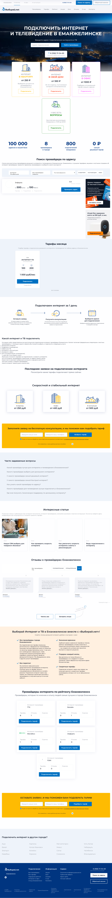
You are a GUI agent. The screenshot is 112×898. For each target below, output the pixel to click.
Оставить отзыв (65, 617)
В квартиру (17, 2)
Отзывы (76, 9)
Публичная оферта (66, 874)
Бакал (4, 847)
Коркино (32, 854)
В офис (26, 2)
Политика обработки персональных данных (55, 890)
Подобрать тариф (80, 804)
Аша (3, 844)
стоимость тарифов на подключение (20, 357)
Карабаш (6, 854)
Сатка (59, 851)
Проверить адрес (70, 189)
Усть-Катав (88, 844)
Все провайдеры (40, 172)
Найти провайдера (71, 45)
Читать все (45, 617)
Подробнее (27, 191)
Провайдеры (36, 9)
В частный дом (36, 2)
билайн (70, 707)
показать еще (103, 602)
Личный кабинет (65, 878)
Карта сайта (64, 876)
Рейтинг (55, 9)
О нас (84, 9)
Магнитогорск (62, 844)
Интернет (19, 172)
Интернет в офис (33, 878)
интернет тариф (11, 363)
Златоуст (5, 851)
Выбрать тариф (80, 434)
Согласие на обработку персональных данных (88, 890)
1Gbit (49, 760)
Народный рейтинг (34, 876)
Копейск (32, 851)
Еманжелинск (7, 2)
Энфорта (40, 174)
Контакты (92, 9)
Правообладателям (43, 890)
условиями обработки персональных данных (76, 439)
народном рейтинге (38, 360)
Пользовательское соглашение (102, 890)
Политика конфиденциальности (70, 872)
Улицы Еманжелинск (35, 880)
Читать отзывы (75, 183)
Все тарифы (56, 290)
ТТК (40, 570)
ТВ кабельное (19, 174)
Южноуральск (90, 854)
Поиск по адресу (84, 2)
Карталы (32, 844)
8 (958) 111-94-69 (65, 2)
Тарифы (46, 9)
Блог (69, 9)
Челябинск (88, 851)
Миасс (59, 847)
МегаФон (31, 734)
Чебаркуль (88, 847)
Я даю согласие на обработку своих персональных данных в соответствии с (55, 439)
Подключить (38, 191)
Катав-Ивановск (36, 847)
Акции (63, 9)
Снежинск (61, 854)
